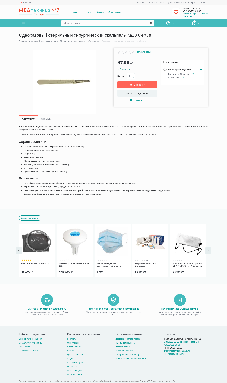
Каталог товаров (37, 23)
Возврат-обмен (123, 346)
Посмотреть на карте (174, 353)
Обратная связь (74, 374)
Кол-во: (121, 76)
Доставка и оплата (155, 2)
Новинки (88, 12)
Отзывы (46, 118)
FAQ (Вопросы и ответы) (127, 354)
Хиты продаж (114, 12)
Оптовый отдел (74, 370)
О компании (73, 342)
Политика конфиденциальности (131, 358)
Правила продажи (124, 350)
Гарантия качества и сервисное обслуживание (113, 308)
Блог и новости (74, 346)
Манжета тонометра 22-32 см (35, 263)
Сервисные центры (76, 362)
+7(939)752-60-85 (194, 11)
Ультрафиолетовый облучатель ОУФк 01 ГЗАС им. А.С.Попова (188, 264)
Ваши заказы (25, 346)
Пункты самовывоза (176, 2)
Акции (76, 12)
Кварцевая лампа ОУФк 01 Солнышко (147, 264)
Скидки (100, 12)
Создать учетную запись (30, 342)
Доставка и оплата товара (128, 338)
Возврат (191, 2)
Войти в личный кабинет (30, 338)
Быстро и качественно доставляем (47, 308)
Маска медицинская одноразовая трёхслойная (109, 264)
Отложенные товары (29, 350)
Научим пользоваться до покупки (179, 308)
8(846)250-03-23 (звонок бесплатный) (181, 341)
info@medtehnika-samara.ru (177, 350)
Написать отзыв (143, 52)
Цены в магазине (75, 354)
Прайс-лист (72, 366)
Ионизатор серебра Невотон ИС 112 (74, 264)
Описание (28, 118)
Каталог (141, 2)
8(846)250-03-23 (193, 8)
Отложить (136, 100)
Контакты (202, 2)
